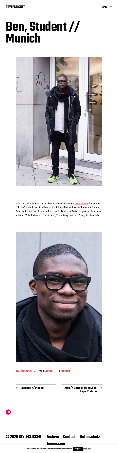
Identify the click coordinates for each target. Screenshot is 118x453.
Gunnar (49, 371)
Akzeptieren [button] (78, 449)
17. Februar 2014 (25, 371)
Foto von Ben (80, 203)
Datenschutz (90, 437)
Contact (69, 437)
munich (65, 371)
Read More (87, 448)
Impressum (56, 443)
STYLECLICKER (15, 7)
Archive (53, 437)
